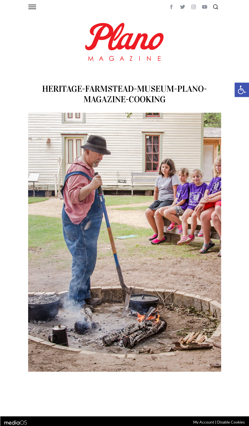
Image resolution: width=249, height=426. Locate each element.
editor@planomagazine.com (54, 405)
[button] (242, 90)
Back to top (211, 398)
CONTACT (50, 398)
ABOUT (34, 398)
